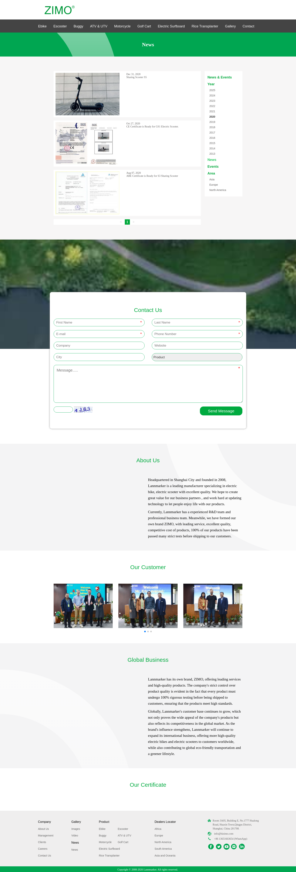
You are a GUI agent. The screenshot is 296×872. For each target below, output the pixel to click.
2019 (212, 121)
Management (45, 834)
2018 (212, 127)
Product (104, 820)
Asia (211, 179)
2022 (212, 106)
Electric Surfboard (171, 26)
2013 (212, 153)
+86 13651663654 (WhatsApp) (230, 837)
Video (74, 834)
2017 (212, 132)
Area (211, 173)
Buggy (78, 26)
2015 (212, 143)
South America (163, 847)
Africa (158, 827)
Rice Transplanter (205, 26)
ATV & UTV (98, 26)
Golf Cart (144, 26)
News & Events (219, 77)
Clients (42, 841)
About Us (43, 827)
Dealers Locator (165, 820)
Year (211, 84)
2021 (212, 111)
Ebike (42, 26)
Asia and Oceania (165, 854)
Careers (42, 847)
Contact (248, 26)
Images (75, 827)
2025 (212, 90)
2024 (212, 95)
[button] (145, 630)
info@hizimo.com (223, 832)
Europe (213, 184)
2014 (212, 148)
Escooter (60, 26)
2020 (212, 116)
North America (217, 190)
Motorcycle (122, 26)
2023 (212, 100)
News (211, 160)
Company (44, 820)
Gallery (230, 26)
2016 (212, 137)
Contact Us (44, 854)
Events (213, 166)
